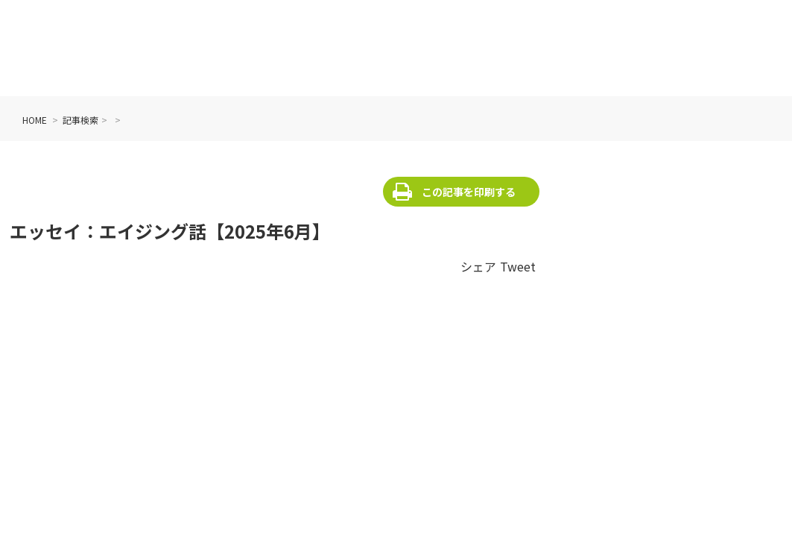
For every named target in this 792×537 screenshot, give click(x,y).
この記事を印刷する (469, 191)
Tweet (518, 266)
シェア (478, 266)
